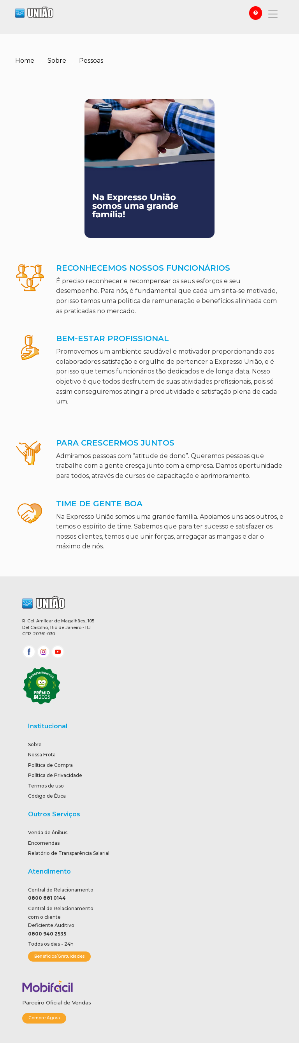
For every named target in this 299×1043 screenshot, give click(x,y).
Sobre (56, 60)
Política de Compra (50, 765)
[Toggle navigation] (273, 14)
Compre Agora (44, 1017)
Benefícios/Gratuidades (59, 956)
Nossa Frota (42, 755)
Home (24, 60)
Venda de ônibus (47, 832)
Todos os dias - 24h (51, 944)
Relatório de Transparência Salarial (68, 853)
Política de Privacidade (55, 775)
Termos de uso (46, 786)
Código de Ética (47, 796)
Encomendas (44, 843)
